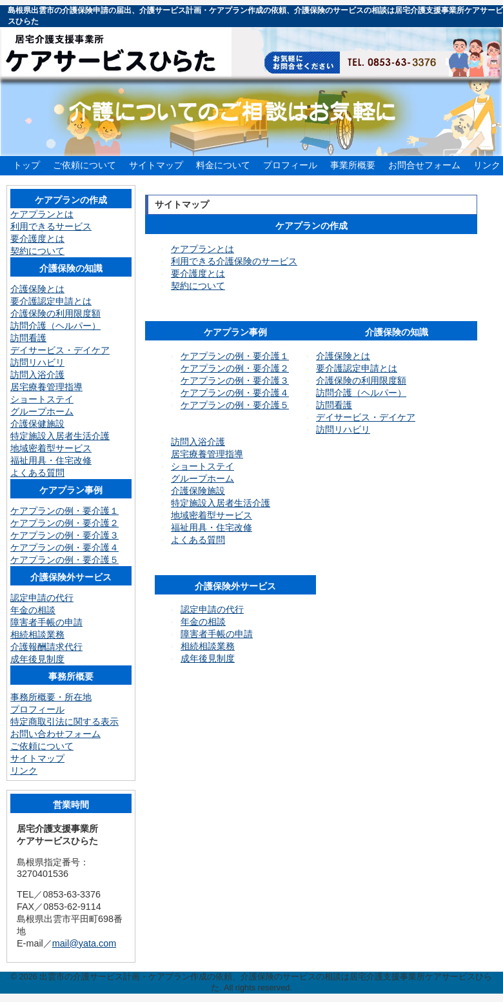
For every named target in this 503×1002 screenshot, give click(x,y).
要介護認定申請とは (356, 368)
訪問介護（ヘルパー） (361, 393)
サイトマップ (156, 165)
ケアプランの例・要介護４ (235, 393)
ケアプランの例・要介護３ (235, 380)
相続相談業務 (208, 646)
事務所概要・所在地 (51, 697)
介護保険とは (343, 356)
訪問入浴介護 (198, 442)
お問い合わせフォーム (55, 734)
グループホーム (202, 478)
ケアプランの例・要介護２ (235, 368)
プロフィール (290, 165)
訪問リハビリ (343, 429)
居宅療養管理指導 (207, 454)
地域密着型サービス (211, 515)
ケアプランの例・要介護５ (235, 405)
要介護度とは (198, 273)
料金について (223, 165)
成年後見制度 (208, 658)
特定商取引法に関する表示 (64, 721)
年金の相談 (203, 621)
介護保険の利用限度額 (361, 380)
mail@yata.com (84, 943)
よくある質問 (198, 540)
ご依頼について (84, 165)
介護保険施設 (198, 491)
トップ (26, 165)
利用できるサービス (51, 226)
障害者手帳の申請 (217, 634)
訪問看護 (334, 405)
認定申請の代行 (212, 609)
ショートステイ (202, 466)
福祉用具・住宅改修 (211, 527)
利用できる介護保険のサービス (234, 261)
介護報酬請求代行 (46, 647)
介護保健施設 (37, 423)
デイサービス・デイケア (365, 417)
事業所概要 (352, 165)
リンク (486, 165)
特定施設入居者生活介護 (220, 503)
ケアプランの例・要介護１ (235, 356)
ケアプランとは (202, 249)
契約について (198, 285)
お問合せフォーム (424, 165)
